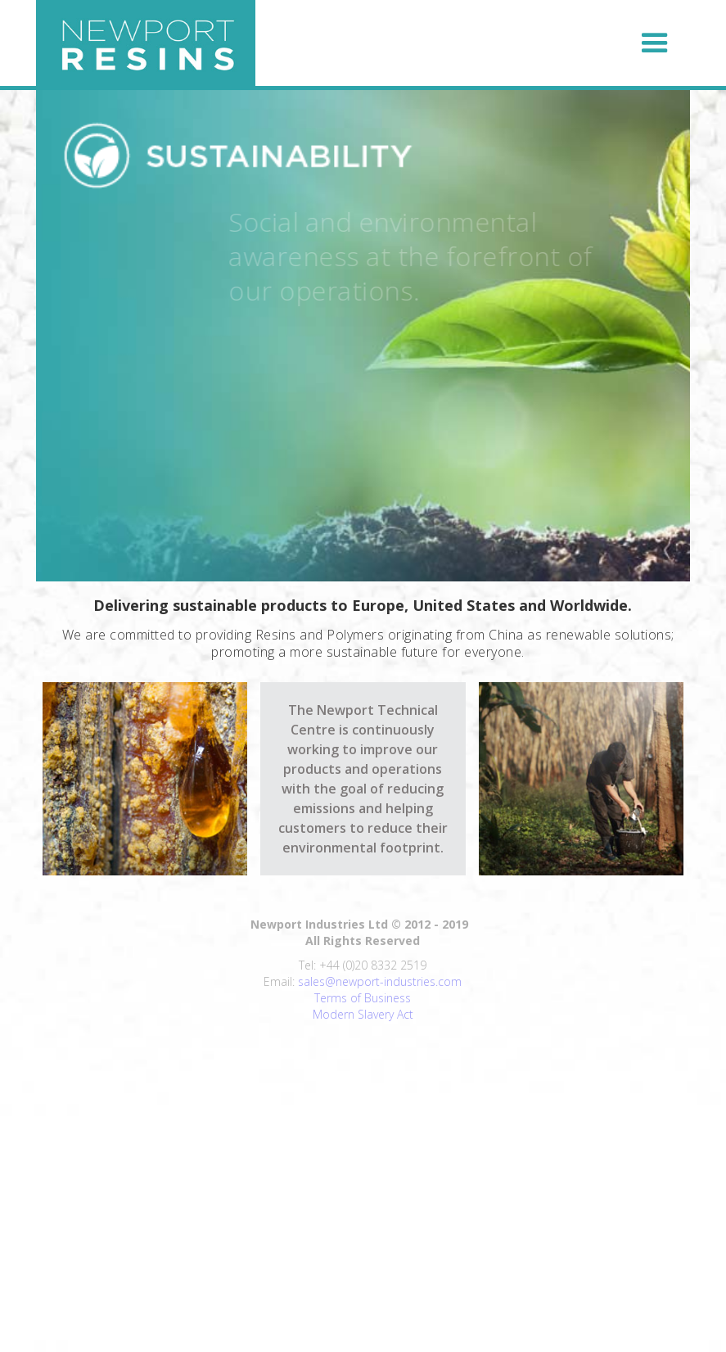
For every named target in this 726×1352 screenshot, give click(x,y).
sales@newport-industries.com (380, 981)
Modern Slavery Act (363, 1014)
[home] (145, 43)
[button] (478, 43)
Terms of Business (362, 998)
